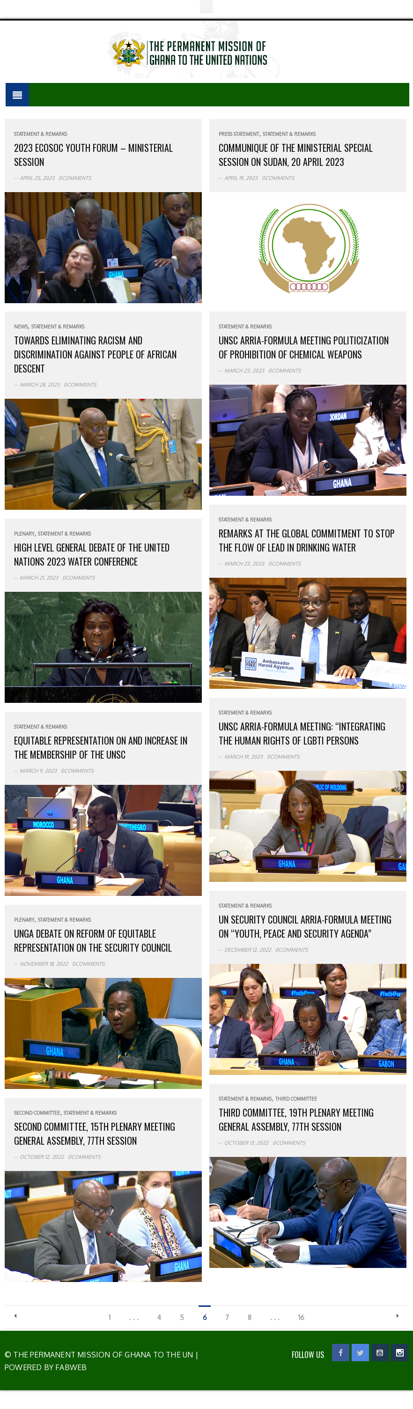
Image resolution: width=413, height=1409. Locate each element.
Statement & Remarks (40, 134)
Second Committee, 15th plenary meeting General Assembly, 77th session (94, 1133)
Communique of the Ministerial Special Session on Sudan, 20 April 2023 (296, 155)
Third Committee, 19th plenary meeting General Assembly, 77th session (296, 1119)
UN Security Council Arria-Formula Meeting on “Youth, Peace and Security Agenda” (305, 926)
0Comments (75, 178)
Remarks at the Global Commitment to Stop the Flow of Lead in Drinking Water (307, 540)
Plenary (24, 534)
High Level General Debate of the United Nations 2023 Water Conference (92, 554)
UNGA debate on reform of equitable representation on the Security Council (93, 940)
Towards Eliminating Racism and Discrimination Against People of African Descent (95, 354)
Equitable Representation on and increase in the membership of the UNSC (100, 747)
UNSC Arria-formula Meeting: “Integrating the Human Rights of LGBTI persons (302, 733)
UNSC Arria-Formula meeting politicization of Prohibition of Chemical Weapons (304, 347)
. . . (134, 1317)
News (21, 326)
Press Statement (239, 134)
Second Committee (37, 1113)
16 (302, 1317)
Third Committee (296, 1099)
